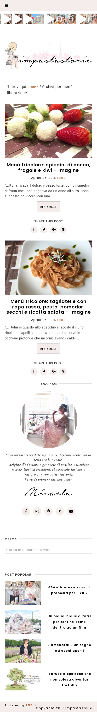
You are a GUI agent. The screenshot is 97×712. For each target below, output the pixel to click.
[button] (48, 5)
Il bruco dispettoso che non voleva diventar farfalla (69, 679)
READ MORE (48, 207)
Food (61, 178)
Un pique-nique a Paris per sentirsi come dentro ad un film (69, 622)
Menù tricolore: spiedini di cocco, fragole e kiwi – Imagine (49, 168)
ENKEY (31, 705)
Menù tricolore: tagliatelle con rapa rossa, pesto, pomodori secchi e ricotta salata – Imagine (48, 307)
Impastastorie (48, 54)
